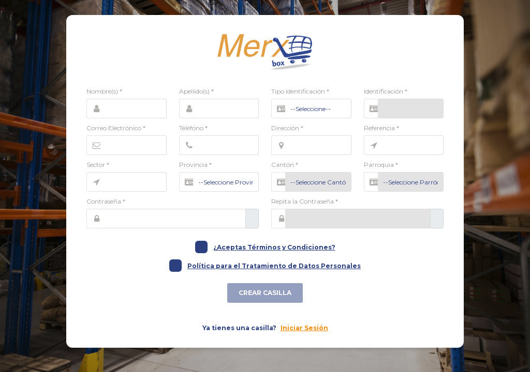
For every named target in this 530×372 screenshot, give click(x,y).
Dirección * (287, 128)
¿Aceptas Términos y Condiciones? (274, 247)
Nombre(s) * (104, 91)
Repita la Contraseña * (304, 201)
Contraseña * (105, 201)
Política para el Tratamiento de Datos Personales (274, 266)
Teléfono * (193, 128)
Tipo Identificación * (300, 91)
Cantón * (284, 164)
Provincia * (195, 164)
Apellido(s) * (196, 91)
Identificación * (385, 91)
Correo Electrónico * (115, 128)
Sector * (97, 164)
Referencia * (381, 128)
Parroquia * (381, 164)
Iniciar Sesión (304, 328)
